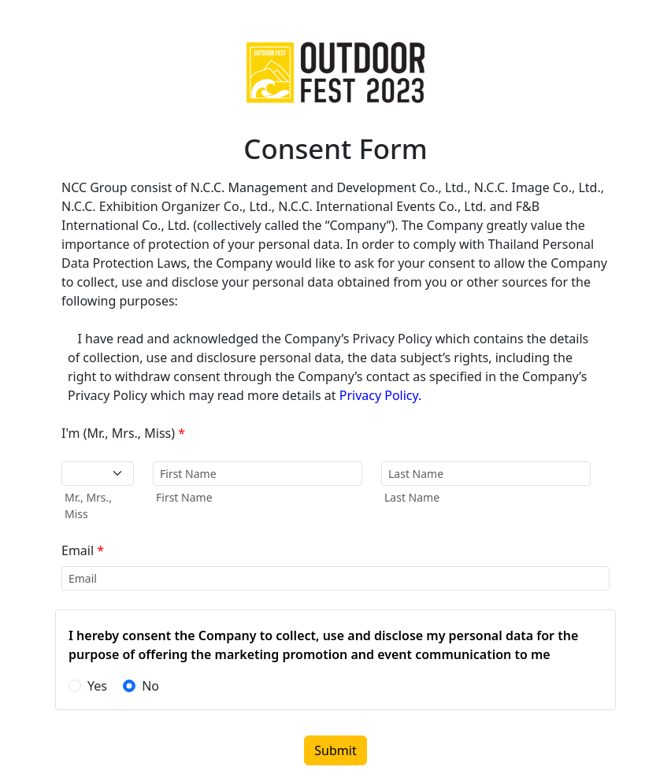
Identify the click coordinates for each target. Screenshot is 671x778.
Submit (335, 750)
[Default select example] (97, 473)
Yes (97, 686)
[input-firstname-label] (257, 473)
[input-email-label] (335, 578)
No (150, 686)
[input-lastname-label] (486, 473)
